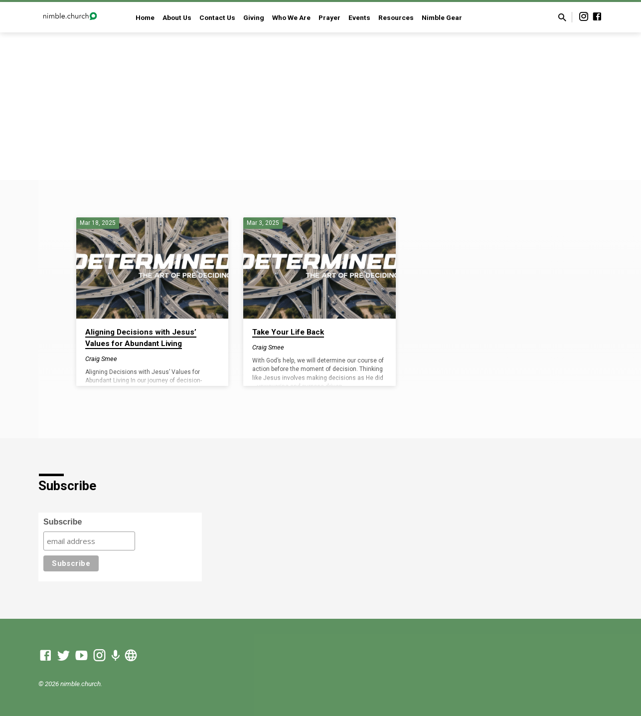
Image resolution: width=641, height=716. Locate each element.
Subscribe (62, 522)
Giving (253, 17)
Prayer (329, 17)
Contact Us (217, 17)
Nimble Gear (442, 17)
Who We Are (291, 17)
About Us (176, 17)
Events (359, 17)
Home (145, 17)
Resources (396, 17)
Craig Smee (101, 358)
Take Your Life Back (288, 332)
